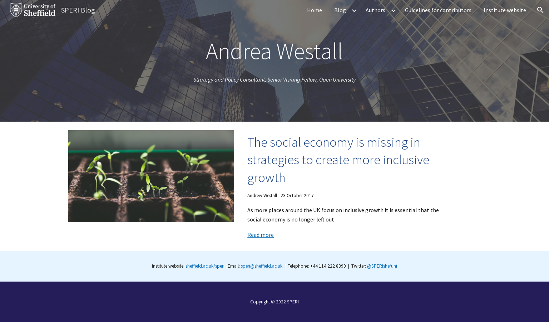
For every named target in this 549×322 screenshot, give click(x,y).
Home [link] (314, 10)
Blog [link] (340, 10)
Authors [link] (375, 10)
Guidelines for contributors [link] (438, 10)
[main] (274, 51)
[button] (540, 10)
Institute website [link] (505, 10)
